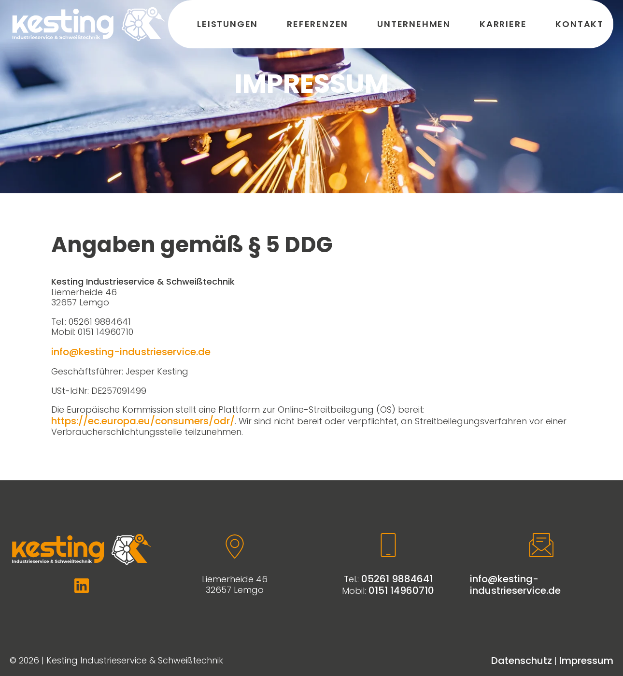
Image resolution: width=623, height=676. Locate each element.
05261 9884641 (397, 579)
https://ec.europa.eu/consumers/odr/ (143, 421)
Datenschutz (521, 660)
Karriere (503, 24)
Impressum (586, 660)
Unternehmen (414, 24)
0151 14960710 (401, 590)
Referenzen (317, 24)
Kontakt (579, 24)
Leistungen (227, 24)
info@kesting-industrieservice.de (131, 352)
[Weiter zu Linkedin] (81, 585)
